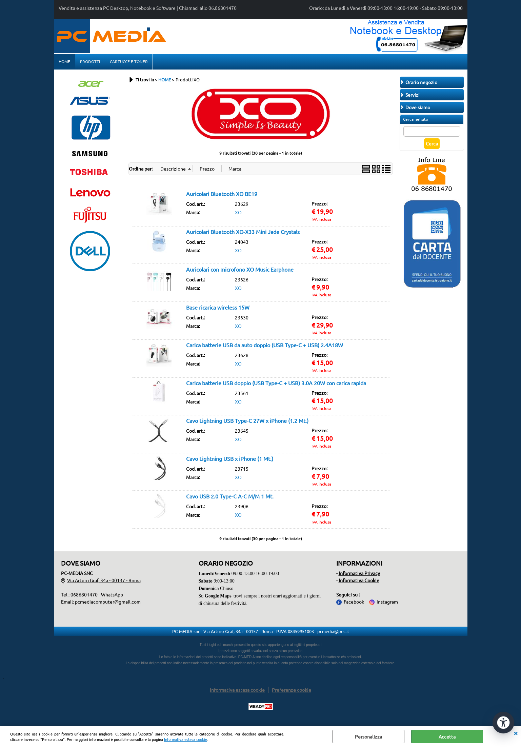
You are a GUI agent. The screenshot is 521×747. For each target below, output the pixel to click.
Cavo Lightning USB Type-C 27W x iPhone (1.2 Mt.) (247, 420)
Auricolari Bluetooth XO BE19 (221, 193)
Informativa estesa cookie (185, 739)
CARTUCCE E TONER (129, 61)
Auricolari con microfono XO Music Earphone (240, 269)
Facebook (354, 601)
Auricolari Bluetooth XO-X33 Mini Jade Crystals (243, 231)
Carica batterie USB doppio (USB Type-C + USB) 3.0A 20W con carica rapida (276, 382)
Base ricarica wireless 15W (217, 307)
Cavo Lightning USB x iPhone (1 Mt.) (229, 458)
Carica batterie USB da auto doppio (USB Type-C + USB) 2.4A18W (264, 344)
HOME (64, 61)
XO (238, 212)
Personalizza (368, 736)
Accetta (447, 736)
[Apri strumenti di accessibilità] (503, 722)
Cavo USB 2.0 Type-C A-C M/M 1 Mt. (230, 496)
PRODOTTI (90, 61)
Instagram (387, 601)
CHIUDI (516, 732)
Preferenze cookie (291, 690)
